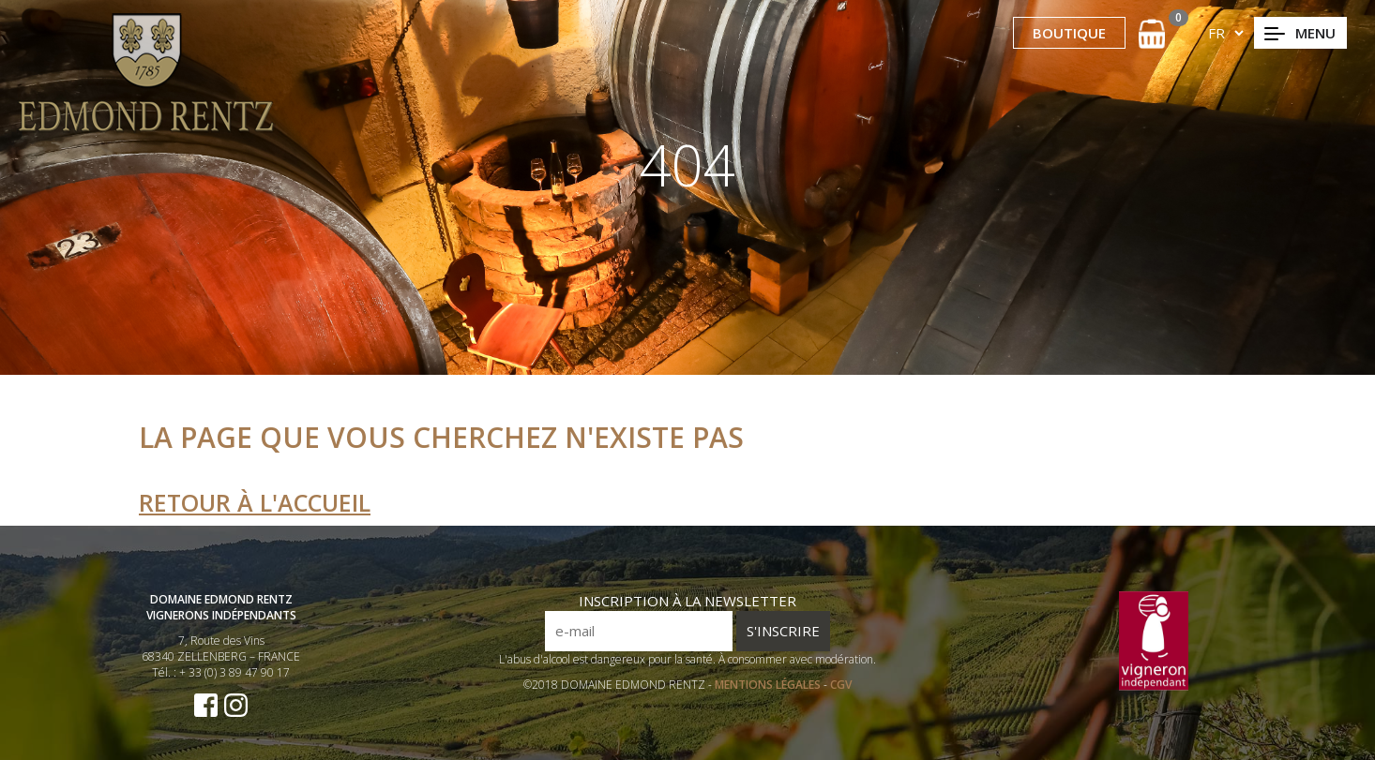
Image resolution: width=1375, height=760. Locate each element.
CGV (841, 685)
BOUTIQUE (1069, 32)
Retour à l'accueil (254, 502)
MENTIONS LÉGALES (769, 685)
